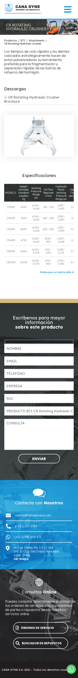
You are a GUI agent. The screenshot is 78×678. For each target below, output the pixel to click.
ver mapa (21, 559)
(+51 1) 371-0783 (26, 526)
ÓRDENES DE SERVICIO (35, 628)
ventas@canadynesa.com (33, 515)
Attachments (37, 40)
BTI (23, 40)
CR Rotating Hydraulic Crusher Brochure (32, 99)
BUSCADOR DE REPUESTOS (39, 643)
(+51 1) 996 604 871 (27, 537)
